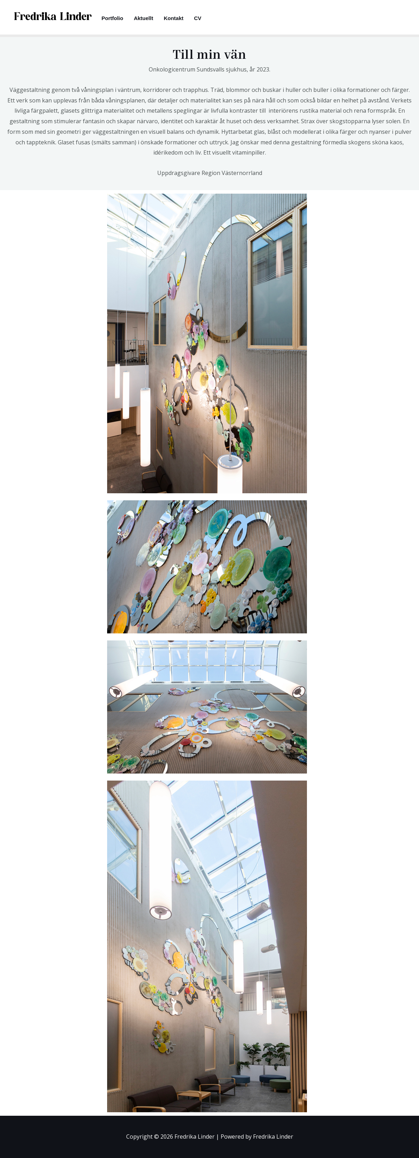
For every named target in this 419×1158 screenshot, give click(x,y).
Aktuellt (143, 18)
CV (198, 18)
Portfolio (112, 18)
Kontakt (174, 18)
